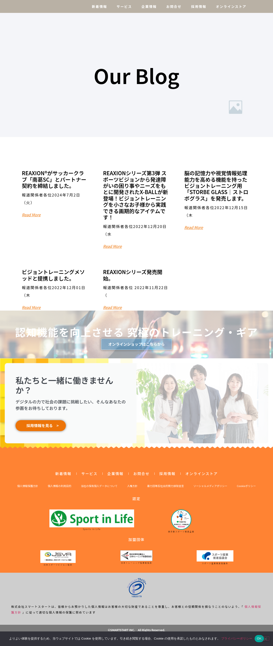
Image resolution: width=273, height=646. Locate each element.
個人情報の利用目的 (59, 488)
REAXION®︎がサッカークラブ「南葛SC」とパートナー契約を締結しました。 (54, 179)
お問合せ (174, 6)
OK (259, 638)
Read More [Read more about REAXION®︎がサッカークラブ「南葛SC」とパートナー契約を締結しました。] (31, 214)
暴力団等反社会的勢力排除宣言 (165, 488)
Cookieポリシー (246, 488)
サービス (124, 6)
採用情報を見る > (40, 427)
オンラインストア (231, 6)
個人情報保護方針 (27, 488)
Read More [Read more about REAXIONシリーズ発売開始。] (112, 307)
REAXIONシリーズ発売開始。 (132, 275)
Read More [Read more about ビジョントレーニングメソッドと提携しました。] (31, 307)
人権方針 (132, 488)
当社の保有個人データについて (99, 488)
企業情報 (149, 6)
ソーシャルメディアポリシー (210, 488)
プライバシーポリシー (236, 638)
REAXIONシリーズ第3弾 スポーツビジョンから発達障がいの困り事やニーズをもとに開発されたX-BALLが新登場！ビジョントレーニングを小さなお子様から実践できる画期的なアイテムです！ (135, 195)
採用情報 (198, 6)
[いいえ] (265, 638)
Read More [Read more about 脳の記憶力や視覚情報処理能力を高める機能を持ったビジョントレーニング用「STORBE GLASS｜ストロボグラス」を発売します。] (193, 227)
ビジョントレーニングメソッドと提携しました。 (53, 275)
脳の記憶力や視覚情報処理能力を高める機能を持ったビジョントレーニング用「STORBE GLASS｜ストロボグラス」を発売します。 (216, 185)
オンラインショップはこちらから (136, 344)
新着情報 (99, 6)
